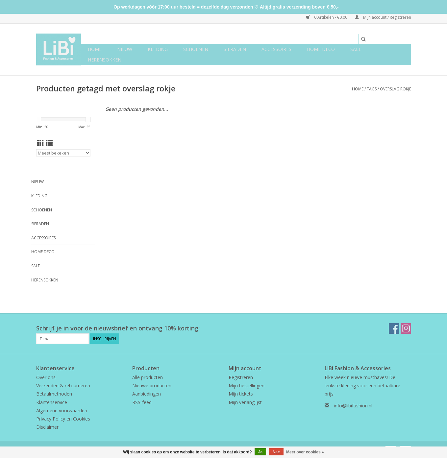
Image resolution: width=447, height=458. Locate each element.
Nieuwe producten (151, 385)
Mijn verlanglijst (245, 402)
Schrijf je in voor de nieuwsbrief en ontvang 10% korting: (118, 328)
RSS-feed (142, 402)
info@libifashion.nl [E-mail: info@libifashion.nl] (353, 405)
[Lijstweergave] (49, 143)
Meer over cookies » (305, 452)
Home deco (321, 49)
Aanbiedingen (146, 394)
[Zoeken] (385, 39)
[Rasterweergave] (40, 143)
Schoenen (195, 49)
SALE (355, 49)
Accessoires (276, 49)
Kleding (158, 49)
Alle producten (147, 377)
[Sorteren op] (63, 153)
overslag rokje (395, 89)
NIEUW (124, 49)
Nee (276, 452)
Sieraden (235, 49)
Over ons (46, 377)
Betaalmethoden (54, 394)
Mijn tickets (241, 394)
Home (95, 49)
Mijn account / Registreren (383, 17)
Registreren (241, 377)
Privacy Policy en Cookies (63, 419)
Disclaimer (47, 427)
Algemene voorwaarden (61, 410)
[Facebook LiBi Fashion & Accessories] (394, 328)
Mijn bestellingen (246, 385)
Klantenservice (51, 402)
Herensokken (104, 60)
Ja (260, 452)
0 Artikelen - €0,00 (327, 17)
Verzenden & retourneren (63, 385)
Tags (372, 89)
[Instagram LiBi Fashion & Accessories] (406, 328)
